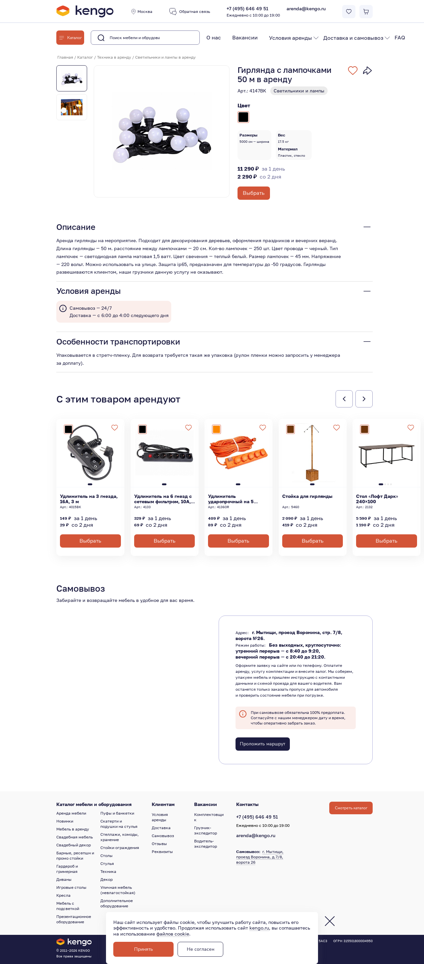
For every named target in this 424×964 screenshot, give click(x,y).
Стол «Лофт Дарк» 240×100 (377, 499)
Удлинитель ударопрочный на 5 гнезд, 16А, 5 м (231, 499)
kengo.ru (259, 928)
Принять (143, 949)
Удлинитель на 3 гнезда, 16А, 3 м (89, 499)
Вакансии (245, 37)
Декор (106, 879)
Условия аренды (290, 37)
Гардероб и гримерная (67, 869)
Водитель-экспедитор (205, 843)
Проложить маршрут (262, 744)
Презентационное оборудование (73, 919)
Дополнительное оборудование (116, 903)
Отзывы (159, 843)
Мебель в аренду (72, 829)
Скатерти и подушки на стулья (118, 824)
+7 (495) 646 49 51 (253, 12)
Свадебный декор (73, 844)
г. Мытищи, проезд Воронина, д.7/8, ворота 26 (260, 857)
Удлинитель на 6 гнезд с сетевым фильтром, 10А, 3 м (163, 499)
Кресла (63, 895)
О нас (213, 37)
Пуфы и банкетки (117, 813)
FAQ (400, 37)
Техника (108, 871)
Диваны (64, 879)
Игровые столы (71, 887)
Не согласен (200, 949)
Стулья (107, 863)
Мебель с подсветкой (67, 906)
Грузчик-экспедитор (205, 830)
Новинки (64, 821)
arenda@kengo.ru (306, 8)
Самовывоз (163, 835)
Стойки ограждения (119, 847)
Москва (141, 12)
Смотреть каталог (351, 808)
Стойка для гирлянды (307, 496)
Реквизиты (162, 851)
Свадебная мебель (74, 836)
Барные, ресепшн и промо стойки (75, 855)
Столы (106, 855)
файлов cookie (172, 934)
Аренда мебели (71, 813)
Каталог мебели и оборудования (94, 804)
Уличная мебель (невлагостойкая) (117, 890)
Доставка (161, 827)
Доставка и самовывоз (353, 37)
